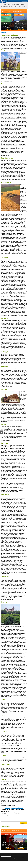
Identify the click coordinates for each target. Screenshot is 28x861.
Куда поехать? (13, 6)
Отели (22, 4)
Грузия (17, 21)
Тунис (4, 842)
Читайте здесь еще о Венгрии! (14, 808)
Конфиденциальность (12, 853)
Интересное (23, 6)
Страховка (4, 6)
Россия (17, 842)
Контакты (24, 1)
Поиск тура (7, 4)
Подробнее (8, 848)
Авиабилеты (15, 4)
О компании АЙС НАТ (6, 856)
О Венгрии (4, 32)
